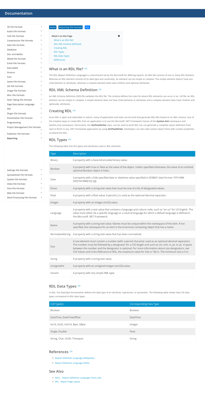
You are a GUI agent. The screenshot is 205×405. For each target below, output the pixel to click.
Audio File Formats (24, 31)
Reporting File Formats (21, 142)
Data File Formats (24, 45)
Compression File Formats (24, 40)
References (59, 59)
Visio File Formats (24, 188)
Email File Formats (24, 63)
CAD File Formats (24, 36)
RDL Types (59, 51)
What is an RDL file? (64, 40)
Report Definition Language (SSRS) (72, 363)
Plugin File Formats (24, 113)
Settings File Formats (24, 170)
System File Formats (24, 179)
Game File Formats (24, 81)
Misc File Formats (24, 95)
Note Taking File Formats (24, 99)
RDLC (12, 156)
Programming (24, 122)
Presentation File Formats (24, 118)
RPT (12, 165)
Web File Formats (24, 193)
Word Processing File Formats (24, 197)
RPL (12, 161)
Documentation (18, 13)
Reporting (24, 138)
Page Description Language (24, 104)
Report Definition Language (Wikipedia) (74, 358)
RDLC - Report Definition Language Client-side (78, 377)
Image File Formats (24, 90)
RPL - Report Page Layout (67, 381)
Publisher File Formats (24, 133)
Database (24, 49)
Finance (24, 72)
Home (53, 27)
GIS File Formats (24, 86)
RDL (12, 152)
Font (24, 76)
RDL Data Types (62, 55)
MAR (12, 147)
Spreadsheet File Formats (24, 174)
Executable (24, 67)
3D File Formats (24, 26)
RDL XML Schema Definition (68, 44)
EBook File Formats (24, 58)
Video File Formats (24, 183)
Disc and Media (24, 54)
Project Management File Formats (24, 128)
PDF (24, 108)
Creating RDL (60, 47)
